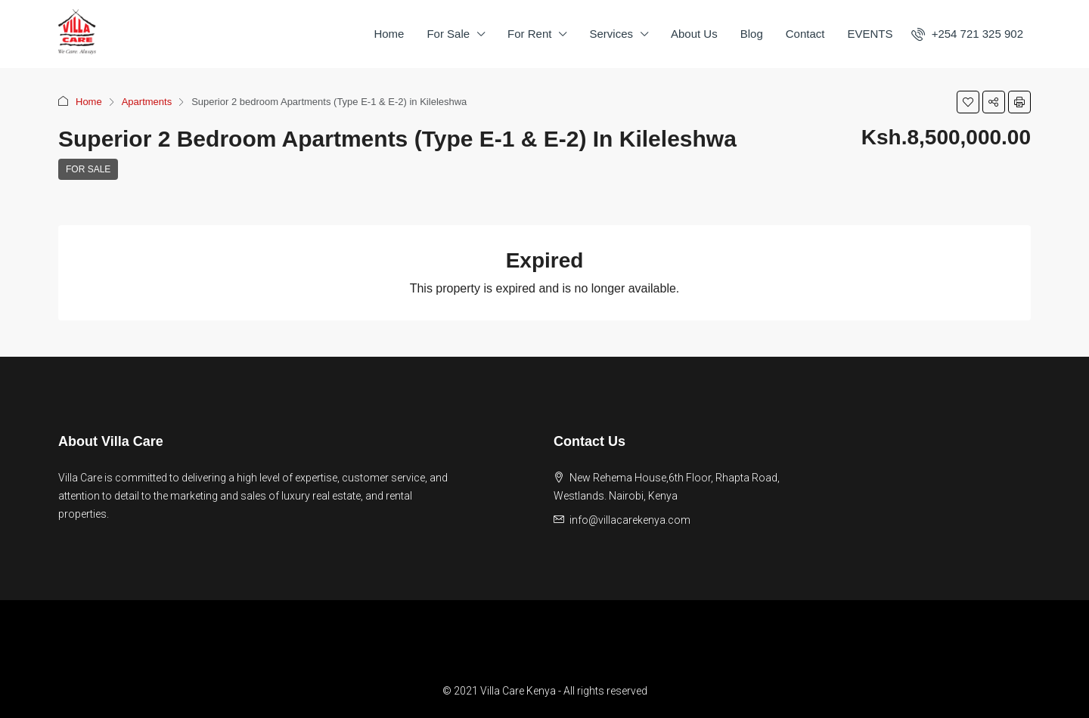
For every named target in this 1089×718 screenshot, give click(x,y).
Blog (751, 33)
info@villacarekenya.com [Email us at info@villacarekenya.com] (629, 520)
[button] (968, 102)
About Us (694, 33)
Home (389, 33)
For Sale (448, 33)
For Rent (529, 33)
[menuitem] (967, 34)
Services (611, 33)
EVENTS (869, 33)
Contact (805, 33)
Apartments (147, 101)
